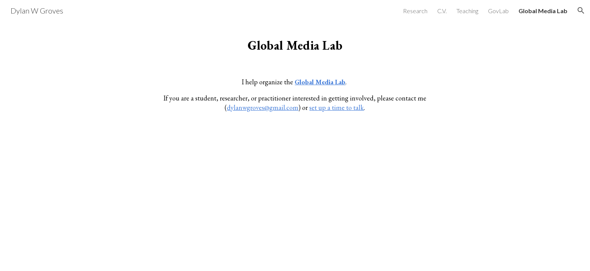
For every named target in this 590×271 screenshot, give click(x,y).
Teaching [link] (467, 10)
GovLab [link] (498, 10)
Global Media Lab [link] (543, 10)
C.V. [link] (442, 10)
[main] (295, 43)
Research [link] (415, 10)
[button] (581, 11)
